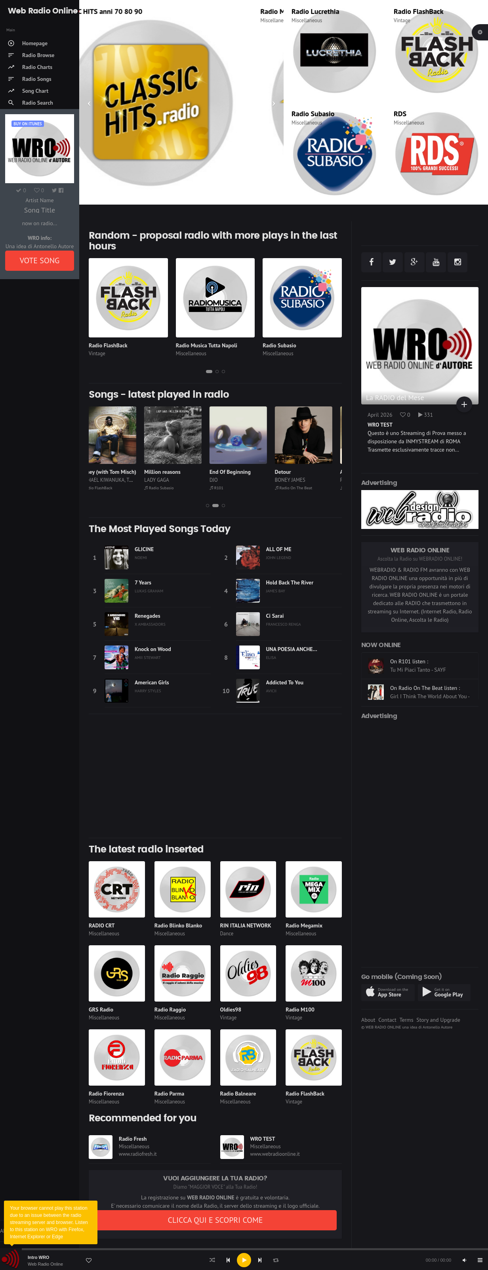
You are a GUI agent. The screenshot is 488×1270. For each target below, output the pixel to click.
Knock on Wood (153, 649)
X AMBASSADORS (150, 624)
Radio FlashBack (419, 11)
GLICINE (144, 549)
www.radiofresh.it (138, 1154)
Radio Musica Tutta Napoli (206, 345)
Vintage (402, 20)
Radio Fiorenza (106, 1093)
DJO (223, 480)
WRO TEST (262, 1138)
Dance (227, 933)
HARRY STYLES (148, 690)
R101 (226, 487)
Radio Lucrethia (315, 11)
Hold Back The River (290, 582)
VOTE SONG (40, 260)
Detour (293, 471)
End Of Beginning (240, 471)
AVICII (271, 690)
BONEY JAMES (300, 480)
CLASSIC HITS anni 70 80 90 (130, 11)
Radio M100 (300, 1009)
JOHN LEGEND (279, 557)
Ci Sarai (275, 615)
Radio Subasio (313, 113)
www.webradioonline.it (275, 1154)
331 (425, 414)
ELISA (271, 657)
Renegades (147, 615)
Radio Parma (169, 1093)
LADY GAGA (166, 480)
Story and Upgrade (438, 1019)
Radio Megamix (304, 925)
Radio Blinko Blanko (178, 925)
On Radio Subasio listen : (419, 661)
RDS (400, 113)
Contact (387, 1019)
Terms (406, 1019)
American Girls (152, 682)
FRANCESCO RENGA (283, 624)
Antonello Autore (437, 1027)
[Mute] (464, 1260)
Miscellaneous (307, 20)
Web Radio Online (45, 1264)
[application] (244, 1260)
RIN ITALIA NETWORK (245, 925)
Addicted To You (285, 682)
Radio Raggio (170, 1009)
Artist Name (39, 200)
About (368, 1019)
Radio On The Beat (303, 487)
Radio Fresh (133, 1138)
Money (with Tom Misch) (118, 471)
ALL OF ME (279, 549)
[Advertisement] (215, 775)
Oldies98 (231, 1009)
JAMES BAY (275, 591)
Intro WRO (38, 1257)
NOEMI (141, 557)
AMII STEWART (148, 657)
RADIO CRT (102, 925)
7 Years (143, 582)
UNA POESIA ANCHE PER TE (298, 649)
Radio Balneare (238, 1093)
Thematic (97, 20)
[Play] (244, 1260)
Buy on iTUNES (27, 123)
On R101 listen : (409, 688)
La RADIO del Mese (395, 397)
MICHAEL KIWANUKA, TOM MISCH (125, 480)
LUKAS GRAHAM (149, 591)
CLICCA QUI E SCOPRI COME (215, 1220)
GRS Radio (101, 1009)
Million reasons (172, 471)
